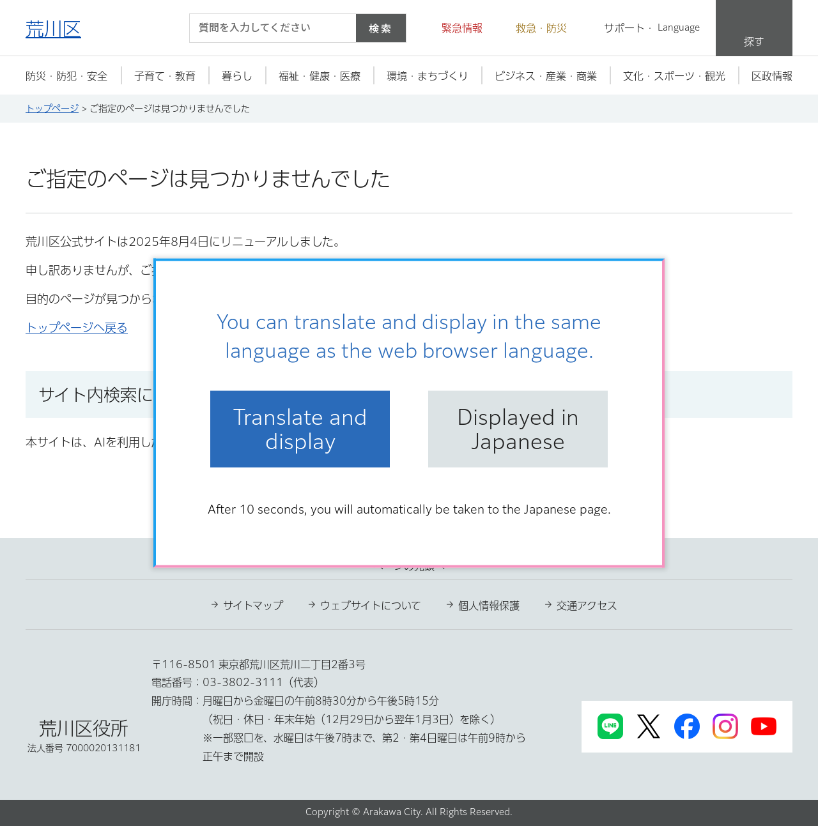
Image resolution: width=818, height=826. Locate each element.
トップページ (52, 108)
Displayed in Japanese (518, 428)
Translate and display (300, 428)
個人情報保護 (489, 605)
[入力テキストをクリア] (338, 28)
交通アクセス (587, 605)
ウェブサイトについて (370, 605)
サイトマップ (253, 605)
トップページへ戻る (77, 327)
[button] (454, 28)
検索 (381, 28)
